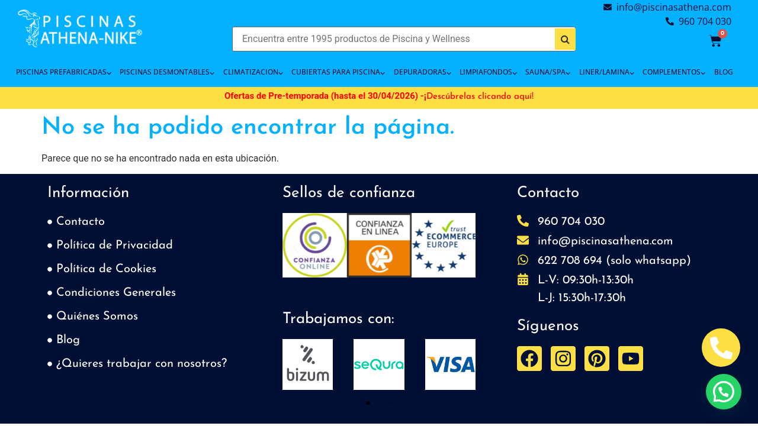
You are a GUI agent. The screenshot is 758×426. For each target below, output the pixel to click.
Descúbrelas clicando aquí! (480, 96)
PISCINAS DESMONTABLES (167, 72)
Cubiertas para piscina (338, 72)
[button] (295, 247)
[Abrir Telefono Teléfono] (721, 347)
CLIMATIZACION (253, 72)
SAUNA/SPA (547, 72)
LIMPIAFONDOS (488, 72)
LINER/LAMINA (606, 72)
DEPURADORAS (422, 72)
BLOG (723, 72)
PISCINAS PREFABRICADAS (63, 72)
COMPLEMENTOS (674, 72)
